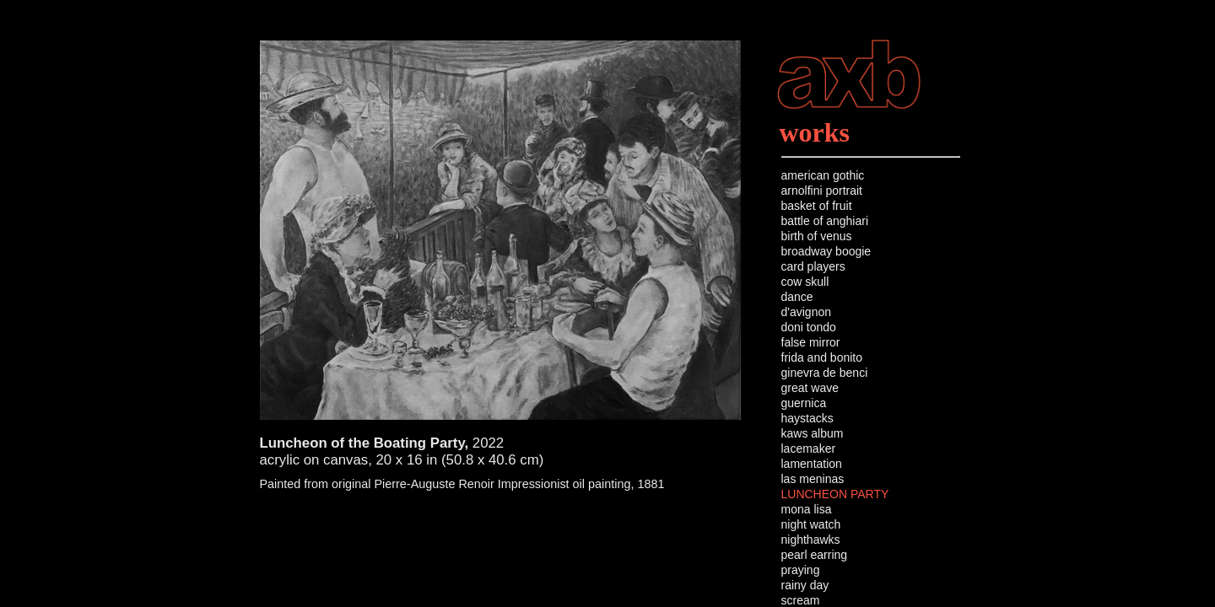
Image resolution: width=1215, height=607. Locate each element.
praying (800, 570)
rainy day (805, 585)
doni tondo (808, 327)
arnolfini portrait (822, 190)
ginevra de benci (824, 372)
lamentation (811, 463)
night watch (811, 524)
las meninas (813, 479)
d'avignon (806, 312)
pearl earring (814, 554)
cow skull (805, 281)
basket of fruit (816, 205)
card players (813, 266)
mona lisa (806, 509)
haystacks (807, 418)
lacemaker (808, 448)
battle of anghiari (825, 221)
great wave (810, 388)
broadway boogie (826, 251)
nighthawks (810, 539)
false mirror (810, 342)
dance (797, 297)
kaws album (812, 433)
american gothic (823, 175)
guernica (804, 403)
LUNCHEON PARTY (835, 494)
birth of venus (816, 236)
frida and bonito (822, 357)
